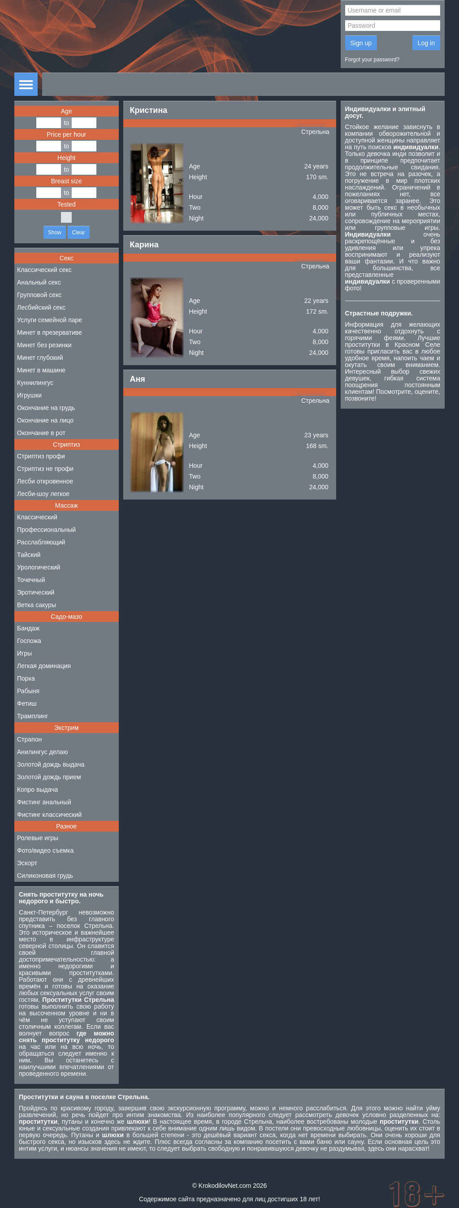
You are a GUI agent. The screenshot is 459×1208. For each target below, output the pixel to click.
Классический (37, 517)
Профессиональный (46, 529)
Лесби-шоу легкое (43, 493)
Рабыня (28, 691)
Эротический (35, 592)
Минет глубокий (40, 357)
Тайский (28, 554)
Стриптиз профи (41, 456)
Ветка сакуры (36, 604)
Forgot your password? (372, 59)
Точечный (31, 579)
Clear (78, 232)
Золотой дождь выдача (50, 764)
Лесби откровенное (45, 481)
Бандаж (28, 628)
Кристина (149, 110)
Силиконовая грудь (45, 875)
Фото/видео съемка (45, 850)
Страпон (29, 739)
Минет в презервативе (49, 332)
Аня (137, 379)
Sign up (361, 43)
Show (54, 232)
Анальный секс (39, 282)
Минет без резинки (44, 345)
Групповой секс (39, 294)
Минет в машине (41, 370)
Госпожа (29, 640)
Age (66, 111)
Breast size (66, 181)
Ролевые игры (37, 837)
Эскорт (27, 863)
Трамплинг (32, 716)
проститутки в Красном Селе (393, 344)
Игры (24, 653)
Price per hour (66, 134)
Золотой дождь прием (49, 777)
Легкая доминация (44, 665)
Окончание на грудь (46, 407)
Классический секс (44, 269)
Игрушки (29, 395)
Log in (426, 43)
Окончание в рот (41, 432)
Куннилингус (35, 382)
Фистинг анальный (44, 802)
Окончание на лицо (45, 420)
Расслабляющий (41, 542)
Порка (26, 678)
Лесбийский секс (41, 307)
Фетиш (26, 703)
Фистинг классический (49, 814)
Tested (66, 204)
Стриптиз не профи (45, 468)
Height (66, 157)
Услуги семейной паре (49, 320)
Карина (144, 244)
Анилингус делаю (42, 751)
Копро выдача (37, 789)
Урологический (38, 567)
